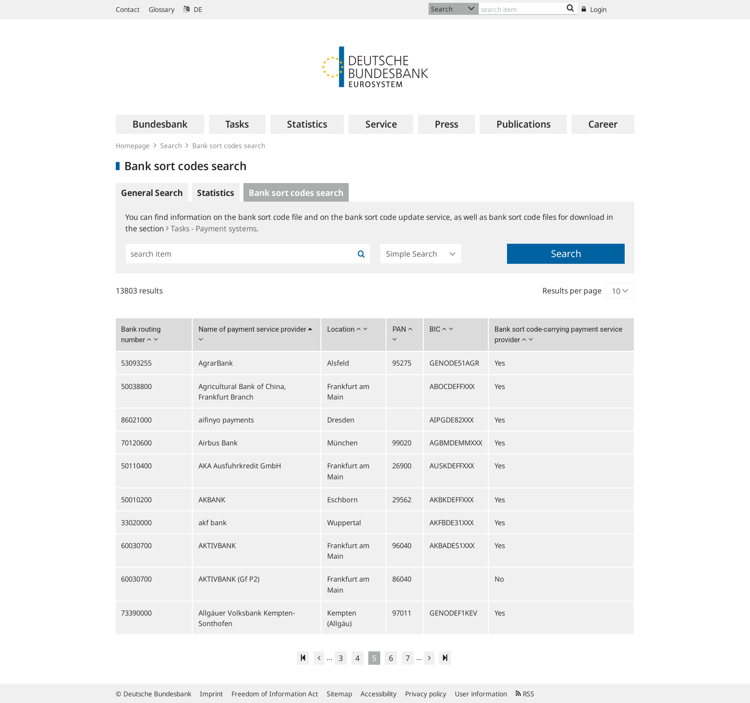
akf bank (213, 522)
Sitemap (339, 693)
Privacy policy (425, 693)
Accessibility (379, 693)
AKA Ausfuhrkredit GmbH (240, 465)
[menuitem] (160, 124)
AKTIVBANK (217, 545)
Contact (128, 9)
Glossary (162, 9)
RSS (525, 693)
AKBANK (212, 499)
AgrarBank (216, 363)
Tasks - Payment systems (211, 228)
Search (171, 145)
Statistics (215, 192)
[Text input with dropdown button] (528, 9)
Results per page (572, 290)
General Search (152, 192)
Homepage (133, 145)
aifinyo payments (226, 419)
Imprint (211, 693)
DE (193, 9)
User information (481, 693)
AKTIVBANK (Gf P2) (229, 579)
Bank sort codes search (228, 145)
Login (594, 9)
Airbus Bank (218, 442)
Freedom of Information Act (275, 693)
